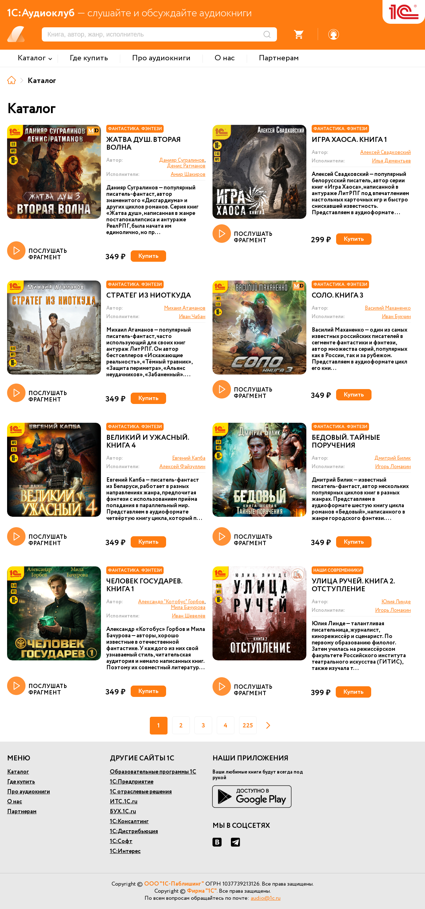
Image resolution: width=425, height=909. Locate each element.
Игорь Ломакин (393, 467)
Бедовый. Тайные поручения (346, 442)
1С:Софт (121, 841)
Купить (148, 256)
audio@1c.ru (265, 898)
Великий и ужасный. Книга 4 (147, 442)
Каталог (18, 772)
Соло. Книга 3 (337, 296)
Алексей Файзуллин (182, 467)
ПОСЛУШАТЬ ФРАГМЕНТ (37, 251)
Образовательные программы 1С (153, 772)
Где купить (21, 782)
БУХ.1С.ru (123, 812)
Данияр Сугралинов (181, 160)
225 (248, 725)
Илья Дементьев (391, 161)
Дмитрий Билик (392, 458)
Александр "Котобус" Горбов (171, 601)
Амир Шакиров (188, 174)
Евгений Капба (188, 458)
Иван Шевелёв (188, 616)
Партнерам (21, 812)
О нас (14, 802)
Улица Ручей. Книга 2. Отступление (353, 585)
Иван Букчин (396, 317)
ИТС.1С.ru (123, 802)
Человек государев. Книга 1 (144, 585)
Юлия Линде (396, 601)
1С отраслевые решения (141, 792)
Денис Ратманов (186, 166)
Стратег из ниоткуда (148, 296)
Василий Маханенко (388, 308)
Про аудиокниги (28, 792)
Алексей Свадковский (385, 152)
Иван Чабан (192, 317)
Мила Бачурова (188, 607)
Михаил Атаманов (184, 308)
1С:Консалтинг (129, 821)
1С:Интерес (125, 851)
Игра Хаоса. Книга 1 (349, 140)
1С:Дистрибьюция (134, 831)
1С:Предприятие (131, 782)
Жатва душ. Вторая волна (143, 144)
